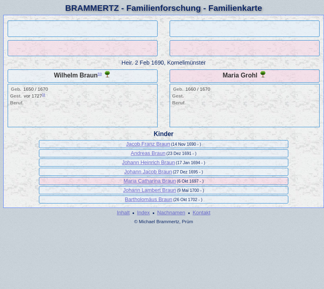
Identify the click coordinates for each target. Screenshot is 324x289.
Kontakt (201, 213)
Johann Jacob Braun (148, 172)
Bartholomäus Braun (148, 199)
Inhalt (123, 213)
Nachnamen (171, 213)
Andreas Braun (148, 153)
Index (143, 213)
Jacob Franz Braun (148, 144)
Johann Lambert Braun (149, 190)
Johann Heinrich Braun (148, 162)
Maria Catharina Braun (150, 181)
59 (99, 74)
